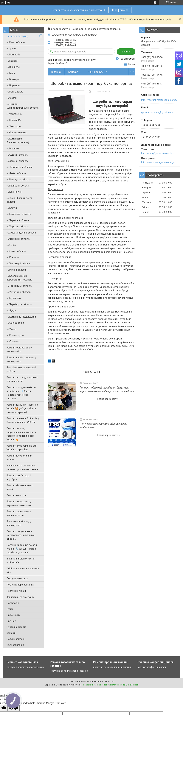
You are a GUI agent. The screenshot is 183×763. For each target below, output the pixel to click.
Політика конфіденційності (151, 667)
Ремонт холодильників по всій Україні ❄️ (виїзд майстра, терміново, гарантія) (21, 393)
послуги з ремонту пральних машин (112, 667)
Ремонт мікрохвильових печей (20, 487)
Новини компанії (16, 639)
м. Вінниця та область (19, 179)
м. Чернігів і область (18, 220)
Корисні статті (60, 29)
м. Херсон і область (18, 226)
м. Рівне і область (16, 269)
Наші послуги (95, 71)
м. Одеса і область (17, 154)
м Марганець (14, 114)
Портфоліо (13, 603)
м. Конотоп (13, 257)
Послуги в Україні (16, 590)
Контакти (74, 71)
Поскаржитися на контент (95, 684)
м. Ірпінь (11, 48)
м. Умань (11, 329)
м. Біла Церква (15, 91)
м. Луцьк (11, 310)
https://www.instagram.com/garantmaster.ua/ (159, 162)
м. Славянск (13, 341)
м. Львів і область (16, 173)
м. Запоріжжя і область (19, 167)
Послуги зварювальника (20, 584)
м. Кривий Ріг (14, 120)
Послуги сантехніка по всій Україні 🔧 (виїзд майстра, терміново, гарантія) (22, 548)
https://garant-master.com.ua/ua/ (159, 99)
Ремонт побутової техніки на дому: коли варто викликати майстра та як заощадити (107, 389)
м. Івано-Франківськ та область (19, 199)
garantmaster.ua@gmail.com (157, 112)
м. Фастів (12, 97)
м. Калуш (12, 208)
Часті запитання (15, 645)
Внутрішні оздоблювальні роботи (21, 369)
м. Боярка (12, 60)
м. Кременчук (14, 191)
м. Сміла (11, 245)
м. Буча (11, 73)
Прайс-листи (13, 615)
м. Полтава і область (18, 185)
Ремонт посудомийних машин (19, 457)
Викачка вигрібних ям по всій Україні (21, 560)
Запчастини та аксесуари (20, 597)
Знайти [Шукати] (126, 51)
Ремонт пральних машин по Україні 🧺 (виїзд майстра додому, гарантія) (22, 408)
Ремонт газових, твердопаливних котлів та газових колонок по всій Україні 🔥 (21, 434)
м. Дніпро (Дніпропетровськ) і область (22, 105)
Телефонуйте (119, 10)
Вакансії (11, 633)
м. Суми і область (16, 251)
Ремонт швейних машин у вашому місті (21, 359)
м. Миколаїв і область (19, 214)
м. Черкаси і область (18, 238)
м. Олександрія (15, 322)
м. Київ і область (16, 42)
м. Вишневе (13, 67)
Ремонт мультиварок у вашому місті (19, 349)
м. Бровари (13, 79)
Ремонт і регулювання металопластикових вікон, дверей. (21, 535)
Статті (10, 609)
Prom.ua (109, 681)
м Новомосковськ (17, 132)
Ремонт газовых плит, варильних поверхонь (19, 503)
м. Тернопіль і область (19, 285)
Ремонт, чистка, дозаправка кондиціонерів (22, 379)
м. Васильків (13, 54)
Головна (56, 71)
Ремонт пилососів (17, 495)
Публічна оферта (16, 627)
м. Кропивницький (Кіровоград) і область (19, 277)
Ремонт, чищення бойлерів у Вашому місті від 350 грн (23, 420)
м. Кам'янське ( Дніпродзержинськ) (18, 140)
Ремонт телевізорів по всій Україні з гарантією (22, 447)
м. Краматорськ (15, 335)
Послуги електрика (17, 578)
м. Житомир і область (18, 263)
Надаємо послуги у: (18, 36)
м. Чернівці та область (19, 304)
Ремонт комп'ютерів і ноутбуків (19, 477)
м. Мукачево (14, 298)
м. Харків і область (17, 161)
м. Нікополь (13, 148)
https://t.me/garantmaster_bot (157, 153)
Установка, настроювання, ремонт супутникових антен (22, 467)
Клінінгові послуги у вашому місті (23, 570)
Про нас (11, 621)
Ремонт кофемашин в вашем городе (19, 513)
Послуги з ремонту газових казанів (69, 670)
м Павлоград (14, 126)
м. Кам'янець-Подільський (21, 316)
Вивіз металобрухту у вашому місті (19, 523)
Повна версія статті (107, 399)
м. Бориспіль (14, 85)
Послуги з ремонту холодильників (25, 667)
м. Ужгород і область (18, 292)
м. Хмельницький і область (21, 232)
